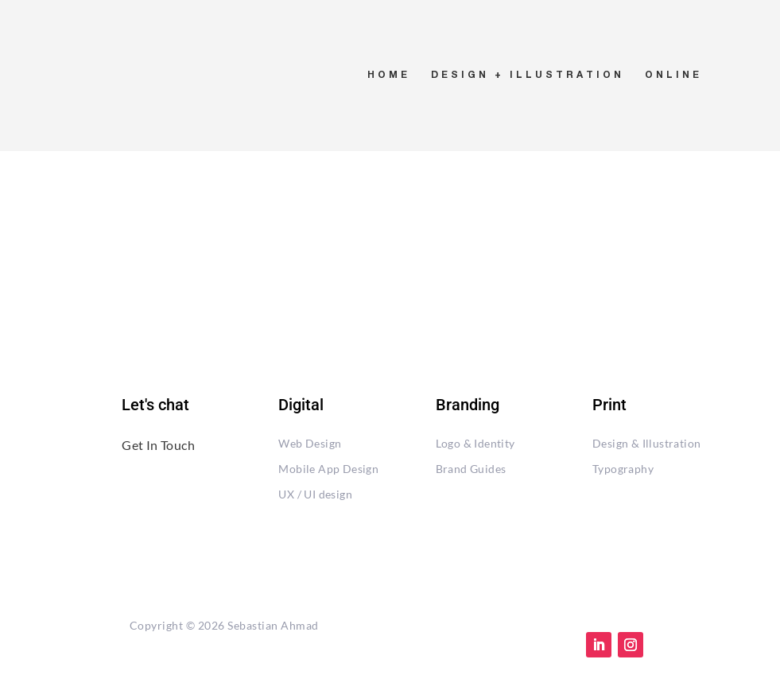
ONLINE (673, 75)
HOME (388, 75)
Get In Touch (158, 444)
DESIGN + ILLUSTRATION (527, 75)
